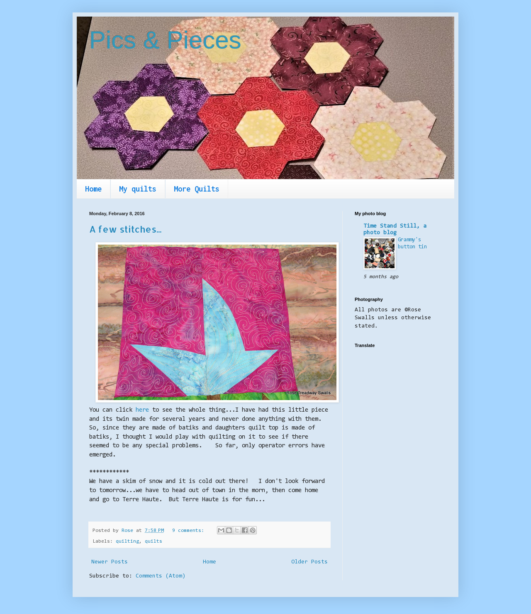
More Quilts (196, 188)
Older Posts (309, 562)
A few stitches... (125, 229)
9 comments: (189, 530)
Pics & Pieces (165, 40)
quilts (153, 541)
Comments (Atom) (160, 576)
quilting (127, 541)
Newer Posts (109, 562)
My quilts (137, 188)
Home (93, 188)
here (142, 410)
